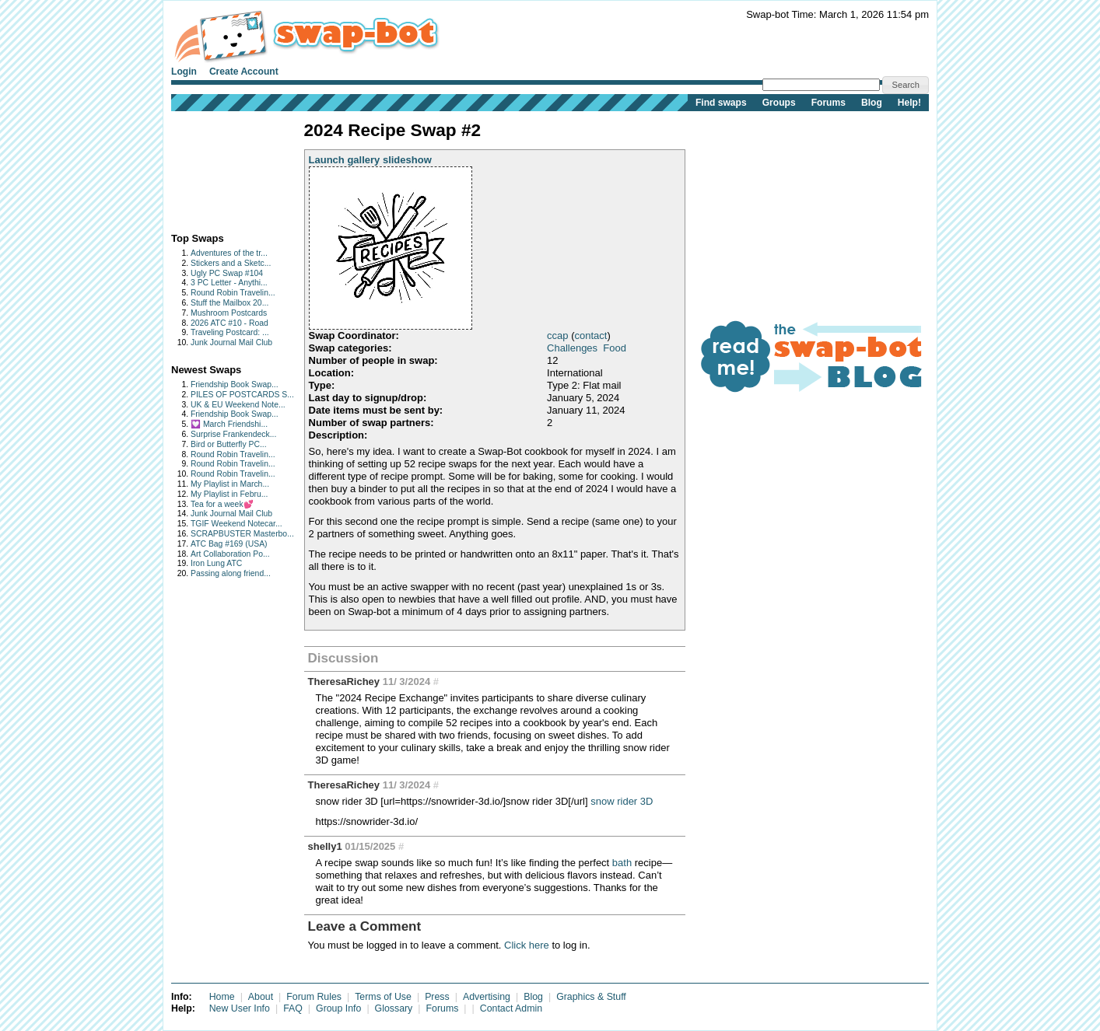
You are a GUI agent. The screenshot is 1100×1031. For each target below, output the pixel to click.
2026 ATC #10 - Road (229, 323)
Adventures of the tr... (229, 253)
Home (222, 996)
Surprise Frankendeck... (233, 434)
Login (184, 71)
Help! (909, 102)
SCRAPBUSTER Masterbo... (242, 533)
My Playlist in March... (230, 484)
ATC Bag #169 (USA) (229, 544)
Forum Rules (314, 996)
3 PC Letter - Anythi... (229, 282)
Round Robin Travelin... (233, 292)
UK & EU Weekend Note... (238, 404)
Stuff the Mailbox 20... (229, 303)
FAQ (293, 1008)
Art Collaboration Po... (230, 554)
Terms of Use (383, 996)
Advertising (486, 996)
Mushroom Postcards (229, 313)
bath (622, 862)
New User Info (239, 1008)
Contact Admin (511, 1008)
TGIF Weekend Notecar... (236, 523)
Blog (871, 102)
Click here (526, 945)
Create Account (244, 71)
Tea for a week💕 (222, 504)
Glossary (394, 1008)
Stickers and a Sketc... (231, 263)
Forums (828, 102)
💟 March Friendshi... (229, 424)
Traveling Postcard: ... (230, 332)
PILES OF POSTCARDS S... (242, 394)
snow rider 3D (621, 801)
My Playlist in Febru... (229, 494)
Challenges (572, 348)
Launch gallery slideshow (370, 160)
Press (437, 996)
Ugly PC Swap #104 (227, 273)
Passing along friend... (231, 573)
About (260, 996)
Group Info (338, 1008)
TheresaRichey (344, 681)
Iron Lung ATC (216, 563)
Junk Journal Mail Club (231, 342)
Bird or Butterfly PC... (229, 444)
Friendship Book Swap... (235, 384)
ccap (557, 335)
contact (590, 335)
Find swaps (721, 102)
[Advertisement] (219, 168)
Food (614, 348)
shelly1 (325, 846)
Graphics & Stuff (591, 996)
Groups (779, 102)
